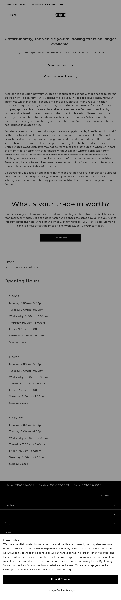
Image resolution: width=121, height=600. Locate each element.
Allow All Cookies (60, 579)
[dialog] (60, 567)
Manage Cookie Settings (60, 590)
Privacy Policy (90, 561)
